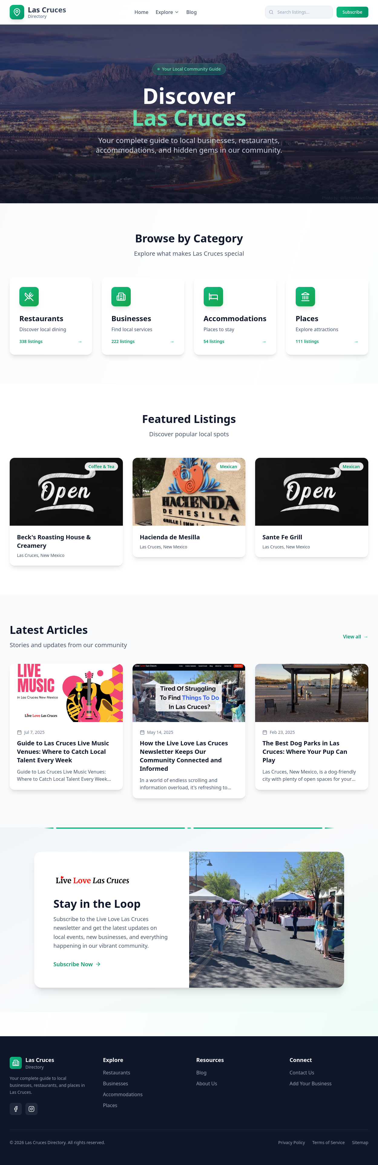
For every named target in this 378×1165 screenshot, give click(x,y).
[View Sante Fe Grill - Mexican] (311, 507)
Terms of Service (328, 1142)
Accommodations (123, 1094)
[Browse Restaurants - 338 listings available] (51, 316)
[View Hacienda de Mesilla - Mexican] (189, 507)
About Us (206, 1083)
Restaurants (116, 1072)
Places (110, 1105)
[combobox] (299, 12)
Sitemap (360, 1142)
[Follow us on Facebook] (16, 1109)
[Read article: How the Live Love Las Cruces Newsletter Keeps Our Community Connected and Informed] (189, 731)
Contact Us (302, 1072)
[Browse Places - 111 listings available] (327, 316)
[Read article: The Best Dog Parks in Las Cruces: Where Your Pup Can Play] (311, 727)
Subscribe (352, 12)
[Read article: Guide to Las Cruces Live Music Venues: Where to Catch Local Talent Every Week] (66, 727)
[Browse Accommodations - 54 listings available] (235, 316)
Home (141, 12)
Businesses (115, 1083)
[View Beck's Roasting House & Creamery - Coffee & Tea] (66, 512)
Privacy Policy (291, 1142)
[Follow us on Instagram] (31, 1109)
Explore (167, 12)
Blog (191, 12)
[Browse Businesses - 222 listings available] (143, 316)
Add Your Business (311, 1083)
